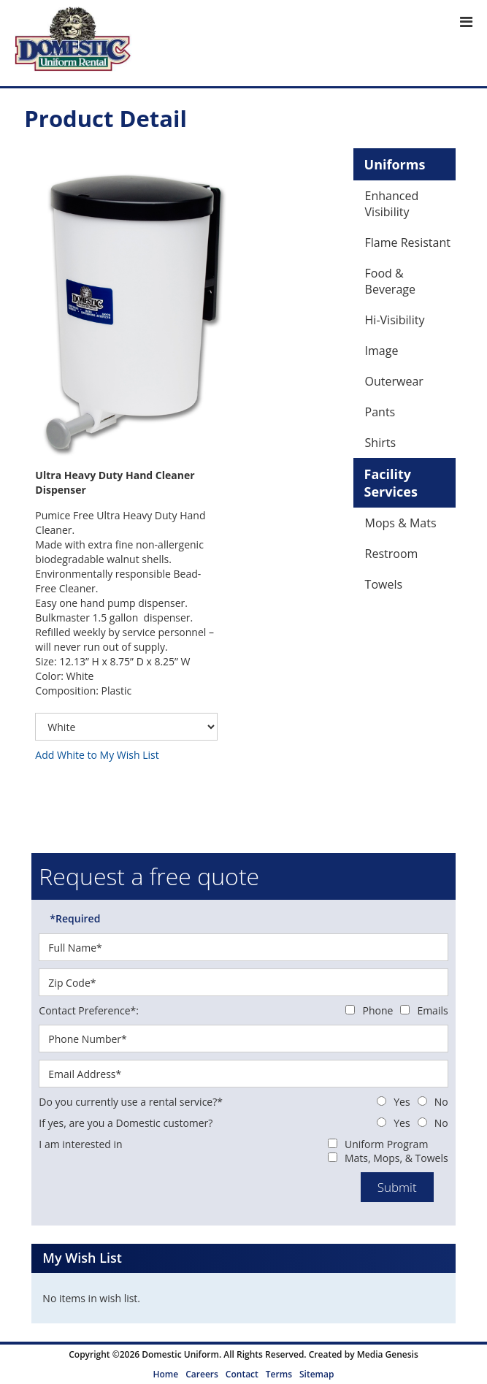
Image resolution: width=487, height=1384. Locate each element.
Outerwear (394, 381)
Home (166, 1374)
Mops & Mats (401, 523)
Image (382, 351)
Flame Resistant (407, 242)
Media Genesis (387, 1354)
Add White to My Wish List (96, 755)
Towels (383, 584)
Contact (242, 1374)
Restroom (391, 554)
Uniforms (395, 164)
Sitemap (316, 1374)
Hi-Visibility (395, 320)
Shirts (380, 443)
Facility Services (391, 482)
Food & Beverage (390, 281)
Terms (279, 1374)
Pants (380, 412)
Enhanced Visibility (392, 204)
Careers (201, 1374)
